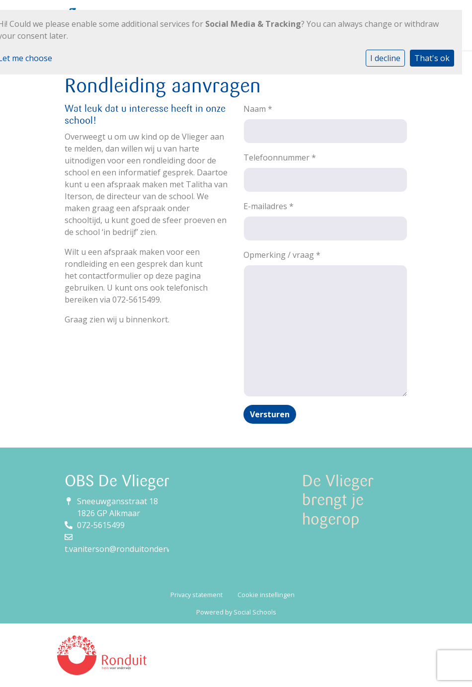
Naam (257, 108)
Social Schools (255, 612)
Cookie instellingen (266, 594)
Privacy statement (196, 594)
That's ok (432, 58)
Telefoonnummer (279, 157)
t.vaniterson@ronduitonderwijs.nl (127, 548)
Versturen (270, 414)
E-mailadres (268, 206)
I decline (385, 58)
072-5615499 (101, 525)
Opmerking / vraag (281, 254)
